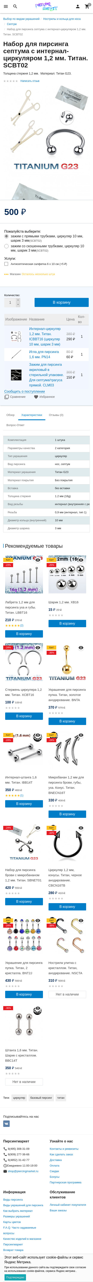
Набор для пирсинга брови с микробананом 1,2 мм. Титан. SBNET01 (23, 875)
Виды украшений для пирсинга (23, 1205)
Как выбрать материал (18, 1210)
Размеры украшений (16, 1216)
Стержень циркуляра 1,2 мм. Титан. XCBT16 (23, 692)
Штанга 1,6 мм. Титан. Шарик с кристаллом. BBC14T (21, 1055)
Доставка (56, 1160)
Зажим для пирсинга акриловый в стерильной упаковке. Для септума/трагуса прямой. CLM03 (46, 375)
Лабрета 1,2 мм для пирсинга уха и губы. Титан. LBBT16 (20, 607)
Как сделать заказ (61, 1154)
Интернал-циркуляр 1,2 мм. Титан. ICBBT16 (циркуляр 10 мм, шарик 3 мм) (45, 336)
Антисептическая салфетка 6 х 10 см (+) (39, 264)
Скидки (54, 1171)
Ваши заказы (58, 1210)
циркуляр (19, 1097)
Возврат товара (13, 1250)
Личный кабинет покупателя (68, 1204)
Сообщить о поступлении (24, 391)
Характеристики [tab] (31, 415)
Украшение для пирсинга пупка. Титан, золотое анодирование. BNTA (67, 695)
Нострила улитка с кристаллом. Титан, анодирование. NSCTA (65, 968)
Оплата (54, 1165)
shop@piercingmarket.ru (23, 1171)
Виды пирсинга (13, 1199)
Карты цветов (12, 1222)
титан (60, 1097)
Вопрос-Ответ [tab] (15, 425)
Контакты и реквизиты (64, 1148)
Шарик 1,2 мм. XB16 (64, 602)
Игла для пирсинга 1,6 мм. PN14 (44, 354)
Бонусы (54, 1176)
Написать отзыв (29, 80)
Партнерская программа (65, 1182)
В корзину (61, 302)
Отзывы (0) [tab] (56, 415)
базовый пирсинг (41, 1097)
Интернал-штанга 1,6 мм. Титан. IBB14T (21, 779)
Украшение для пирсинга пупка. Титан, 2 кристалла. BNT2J (24, 968)
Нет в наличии (67, 994)
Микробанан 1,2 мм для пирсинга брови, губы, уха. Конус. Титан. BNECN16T (66, 785)
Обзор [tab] (10, 415)
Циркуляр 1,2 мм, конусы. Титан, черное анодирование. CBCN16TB (65, 877)
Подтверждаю (15, 1277)
